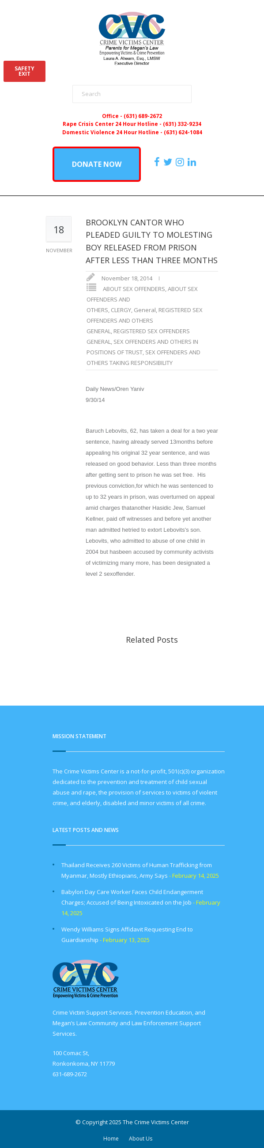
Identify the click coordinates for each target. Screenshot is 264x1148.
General (145, 310)
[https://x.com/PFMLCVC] (168, 162)
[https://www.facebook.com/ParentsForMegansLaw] (158, 162)
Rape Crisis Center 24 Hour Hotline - (113, 123)
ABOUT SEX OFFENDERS (134, 289)
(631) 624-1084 (183, 132)
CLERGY (121, 310)
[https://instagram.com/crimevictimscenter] (181, 162)
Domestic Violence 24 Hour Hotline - (113, 132)
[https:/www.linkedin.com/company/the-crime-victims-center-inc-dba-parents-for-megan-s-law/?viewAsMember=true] (193, 162)
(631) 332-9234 (182, 123)
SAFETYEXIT (24, 71)
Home (111, 1138)
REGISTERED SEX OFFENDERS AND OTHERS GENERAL (145, 320)
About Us (140, 1138)
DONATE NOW (96, 164)
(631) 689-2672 (143, 115)
